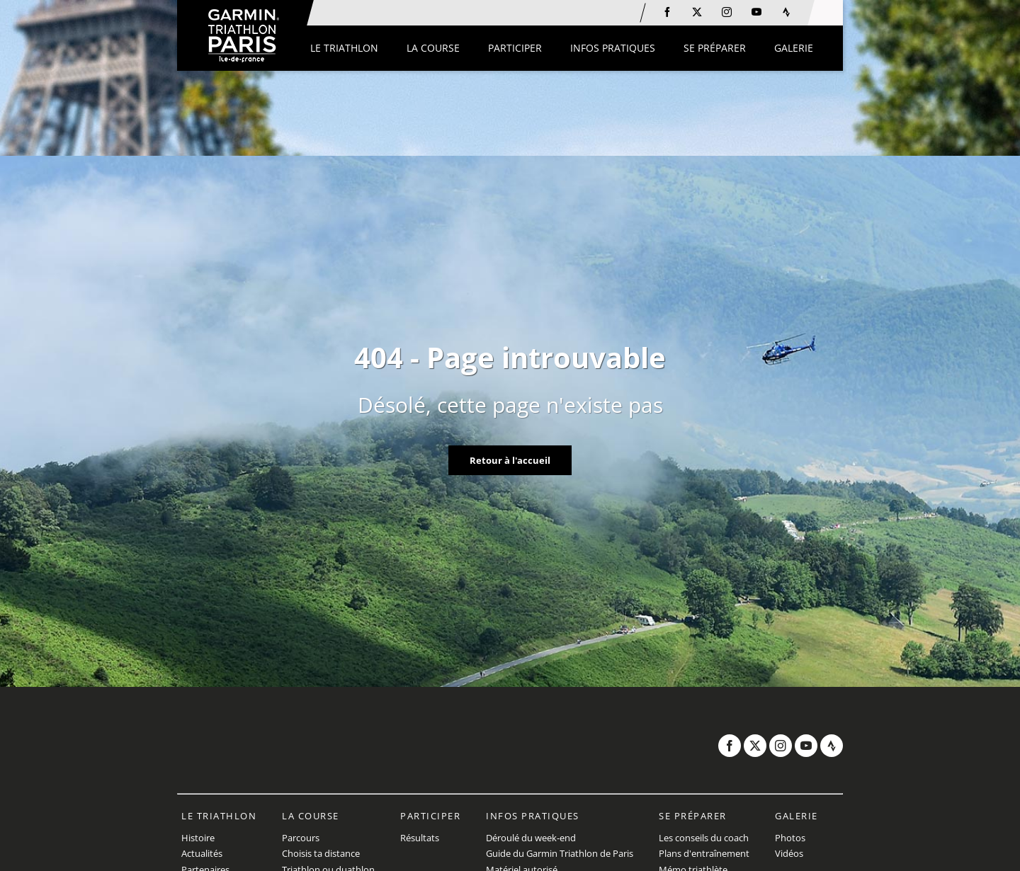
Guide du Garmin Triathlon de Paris (559, 853)
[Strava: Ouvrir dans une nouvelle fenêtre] (786, 12)
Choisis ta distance (321, 853)
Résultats (419, 837)
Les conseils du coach (704, 837)
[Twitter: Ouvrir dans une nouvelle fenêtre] (697, 12)
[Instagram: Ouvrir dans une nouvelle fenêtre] (726, 12)
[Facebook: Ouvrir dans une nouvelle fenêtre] (667, 12)
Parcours (300, 837)
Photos (790, 837)
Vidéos (789, 853)
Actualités (201, 853)
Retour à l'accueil (510, 460)
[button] (344, 48)
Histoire (198, 837)
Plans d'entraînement (704, 853)
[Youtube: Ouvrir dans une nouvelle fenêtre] (756, 12)
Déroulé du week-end (531, 837)
